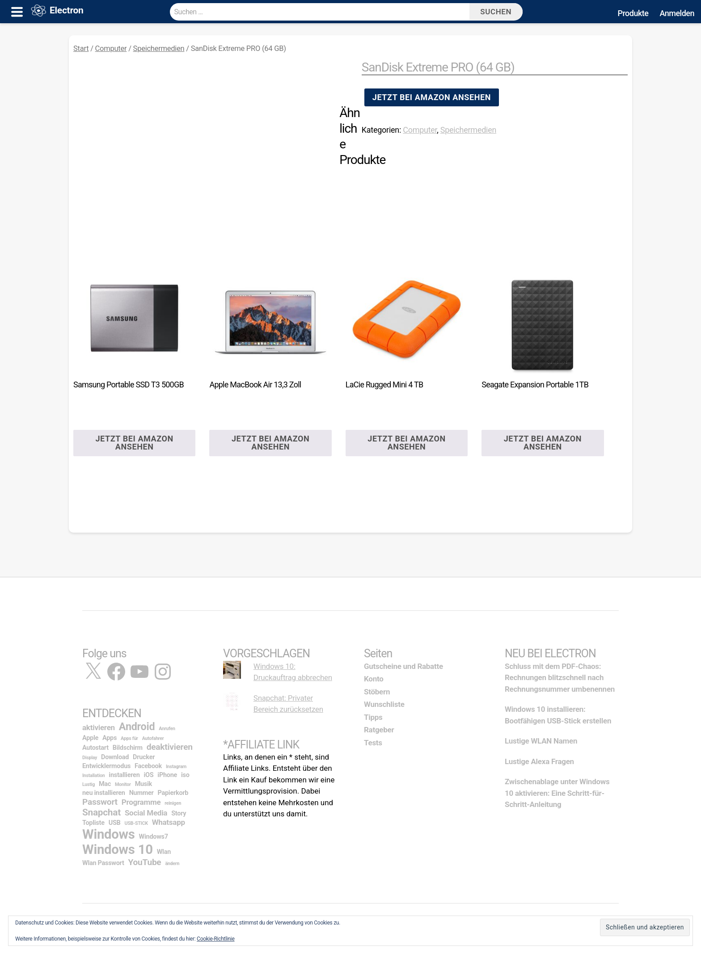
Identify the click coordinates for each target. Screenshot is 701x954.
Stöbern (377, 691)
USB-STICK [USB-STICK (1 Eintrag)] (136, 823)
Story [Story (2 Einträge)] (178, 813)
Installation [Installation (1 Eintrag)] (93, 775)
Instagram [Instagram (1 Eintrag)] (176, 766)
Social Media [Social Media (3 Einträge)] (146, 812)
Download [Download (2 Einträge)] (115, 757)
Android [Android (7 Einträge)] (137, 726)
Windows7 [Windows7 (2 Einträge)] (153, 837)
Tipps (373, 717)
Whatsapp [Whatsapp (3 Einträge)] (168, 822)
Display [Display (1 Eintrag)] (89, 758)
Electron (67, 12)
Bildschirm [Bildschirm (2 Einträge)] (128, 748)
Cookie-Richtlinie (215, 939)
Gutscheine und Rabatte (403, 666)
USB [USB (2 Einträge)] (115, 823)
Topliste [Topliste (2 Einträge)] (93, 823)
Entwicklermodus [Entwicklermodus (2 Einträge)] (106, 766)
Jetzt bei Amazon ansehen (431, 97)
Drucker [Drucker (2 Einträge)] (144, 757)
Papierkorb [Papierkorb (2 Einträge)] (173, 793)
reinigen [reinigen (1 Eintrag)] (173, 803)
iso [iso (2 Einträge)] (185, 775)
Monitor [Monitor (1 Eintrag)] (123, 784)
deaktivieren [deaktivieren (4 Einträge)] (170, 747)
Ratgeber (379, 729)
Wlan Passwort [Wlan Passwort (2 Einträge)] (103, 863)
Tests (373, 742)
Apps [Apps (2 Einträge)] (109, 738)
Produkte (632, 13)
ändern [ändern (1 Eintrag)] (172, 863)
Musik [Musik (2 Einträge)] (143, 784)
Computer (111, 48)
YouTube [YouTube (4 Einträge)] (144, 862)
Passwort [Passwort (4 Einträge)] (100, 802)
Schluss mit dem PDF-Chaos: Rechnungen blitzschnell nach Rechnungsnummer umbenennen (560, 677)
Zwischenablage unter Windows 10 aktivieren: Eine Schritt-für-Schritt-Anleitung (557, 793)
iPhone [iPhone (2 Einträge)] (167, 775)
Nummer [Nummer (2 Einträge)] (141, 793)
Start (81, 48)
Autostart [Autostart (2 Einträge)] (95, 748)
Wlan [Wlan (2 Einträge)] (164, 852)
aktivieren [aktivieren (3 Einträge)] (98, 727)
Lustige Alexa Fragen (539, 761)
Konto (374, 678)
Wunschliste (384, 704)
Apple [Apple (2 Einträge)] (90, 738)
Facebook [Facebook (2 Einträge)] (148, 766)
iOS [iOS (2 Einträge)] (148, 775)
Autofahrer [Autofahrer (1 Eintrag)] (153, 738)
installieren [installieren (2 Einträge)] (124, 775)
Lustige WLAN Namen (541, 740)
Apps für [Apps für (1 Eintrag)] (129, 738)
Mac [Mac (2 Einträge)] (105, 784)
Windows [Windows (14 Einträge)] (108, 834)
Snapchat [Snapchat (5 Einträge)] (101, 812)
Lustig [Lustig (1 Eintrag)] (88, 784)
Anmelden (676, 13)
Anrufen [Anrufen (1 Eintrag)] (167, 728)
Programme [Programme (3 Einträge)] (141, 802)
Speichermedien (159, 48)
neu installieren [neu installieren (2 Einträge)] (103, 793)
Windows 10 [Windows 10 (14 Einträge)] (117, 849)
